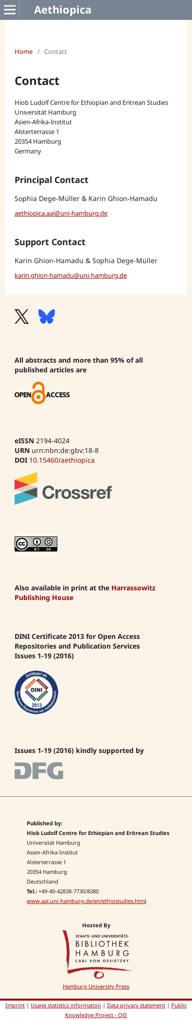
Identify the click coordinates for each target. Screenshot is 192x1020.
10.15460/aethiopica (62, 460)
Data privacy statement (136, 1005)
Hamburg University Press (96, 986)
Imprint (15, 1005)
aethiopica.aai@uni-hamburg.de (61, 213)
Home (24, 51)
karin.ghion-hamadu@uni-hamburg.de (71, 275)
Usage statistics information (66, 1005)
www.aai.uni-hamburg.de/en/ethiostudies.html (86, 900)
